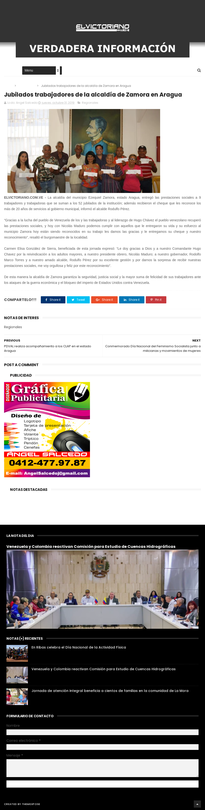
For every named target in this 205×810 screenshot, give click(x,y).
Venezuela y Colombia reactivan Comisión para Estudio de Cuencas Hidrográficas (91, 546)
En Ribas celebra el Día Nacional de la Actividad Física (79, 647)
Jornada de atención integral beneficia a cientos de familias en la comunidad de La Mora (110, 690)
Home (8, 71)
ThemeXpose (31, 804)
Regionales (27, 86)
